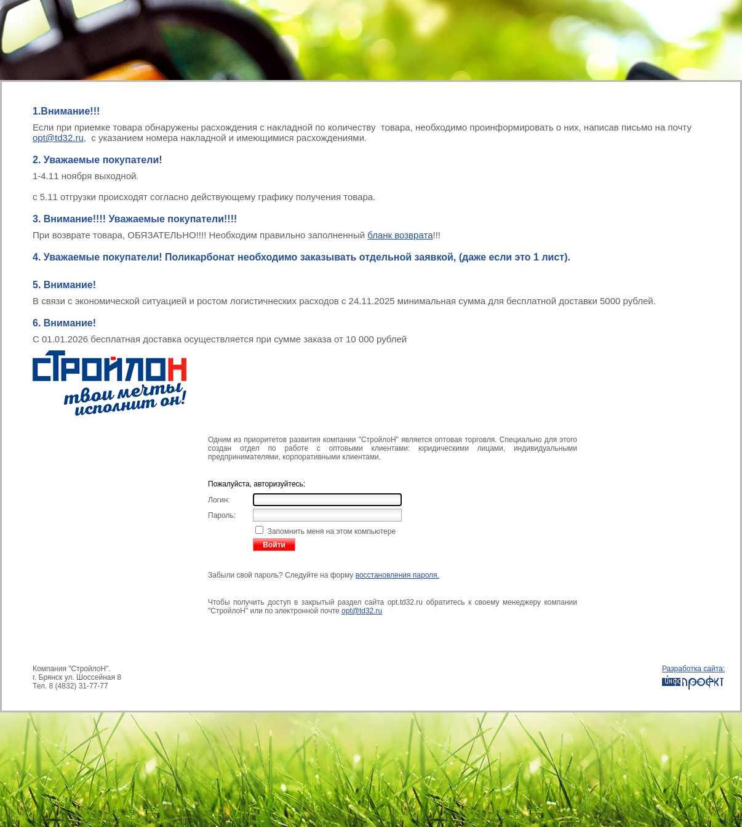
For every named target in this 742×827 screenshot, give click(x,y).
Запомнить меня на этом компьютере (330, 531)
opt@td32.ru (58, 137)
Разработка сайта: (693, 677)
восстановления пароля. (397, 575)
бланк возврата (400, 235)
